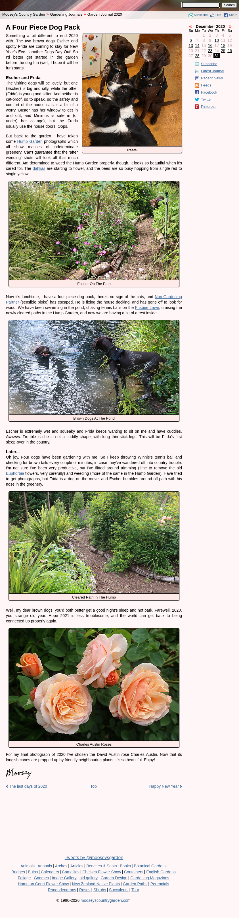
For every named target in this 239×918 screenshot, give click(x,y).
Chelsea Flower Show (101, 872)
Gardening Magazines (149, 878)
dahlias (39, 168)
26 (229, 50)
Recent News (212, 78)
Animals (27, 866)
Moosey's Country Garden (23, 14)
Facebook (209, 92)
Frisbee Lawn (147, 307)
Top (93, 786)
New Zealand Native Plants (96, 884)
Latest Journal (212, 71)
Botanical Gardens (150, 866)
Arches (61, 866)
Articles (76, 866)
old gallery (88, 878)
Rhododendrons (62, 890)
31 (217, 55)
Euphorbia (15, 473)
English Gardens (161, 872)
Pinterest (208, 106)
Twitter (206, 99)
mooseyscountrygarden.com (106, 900)
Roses (85, 890)
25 (223, 50)
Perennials (159, 884)
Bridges (18, 872)
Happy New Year (164, 786)
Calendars (50, 872)
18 (223, 45)
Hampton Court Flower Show (43, 884)
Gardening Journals (66, 14)
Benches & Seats (101, 866)
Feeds (206, 85)
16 (210, 45)
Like (218, 14)
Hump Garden (30, 141)
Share (233, 14)
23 (210, 50)
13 (190, 45)
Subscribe (201, 14)
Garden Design (114, 878)
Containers (133, 872)
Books (125, 866)
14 (197, 45)
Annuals (45, 866)
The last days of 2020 (28, 786)
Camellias (70, 872)
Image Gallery (64, 878)
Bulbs (33, 872)
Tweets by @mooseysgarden (94, 857)
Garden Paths (135, 884)
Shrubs (99, 890)
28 (197, 55)
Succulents (118, 890)
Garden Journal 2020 (104, 14)
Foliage (24, 878)
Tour (135, 890)
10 (217, 40)
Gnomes (41, 878)
